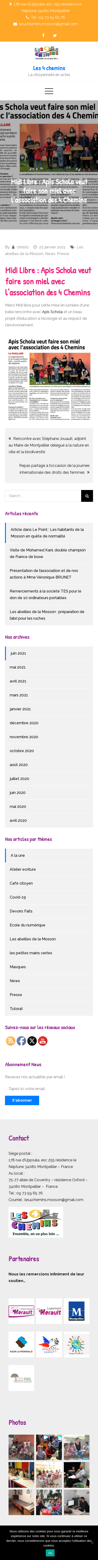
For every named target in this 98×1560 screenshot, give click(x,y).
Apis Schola (52, 312)
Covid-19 (18, 897)
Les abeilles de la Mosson (33, 939)
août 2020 (19, 765)
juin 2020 (18, 792)
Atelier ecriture (23, 869)
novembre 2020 (24, 737)
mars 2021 (19, 695)
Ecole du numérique (27, 925)
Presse (63, 253)
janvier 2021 (20, 709)
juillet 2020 (19, 778)
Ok (50, 1553)
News (50, 253)
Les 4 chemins (49, 68)
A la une (18, 855)
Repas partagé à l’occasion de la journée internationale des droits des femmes (54, 469)
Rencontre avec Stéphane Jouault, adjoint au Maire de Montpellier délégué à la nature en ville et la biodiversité (49, 445)
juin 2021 (18, 653)
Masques (18, 967)
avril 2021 (18, 681)
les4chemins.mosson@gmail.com (53, 1200)
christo (23, 247)
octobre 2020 (22, 751)
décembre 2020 (24, 723)
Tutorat (16, 1008)
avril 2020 (18, 820)
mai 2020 (18, 806)
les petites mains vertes (31, 953)
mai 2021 (18, 667)
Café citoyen (21, 883)
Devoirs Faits (21, 911)
